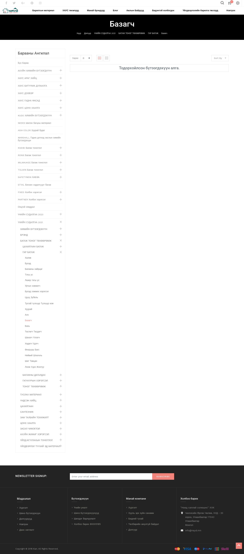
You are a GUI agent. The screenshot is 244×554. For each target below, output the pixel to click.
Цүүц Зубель (31, 301)
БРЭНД (24, 239)
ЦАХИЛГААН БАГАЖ (33, 251)
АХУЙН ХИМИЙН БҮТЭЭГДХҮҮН (35, 75)
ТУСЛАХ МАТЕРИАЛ (30, 399)
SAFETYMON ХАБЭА (28, 181)
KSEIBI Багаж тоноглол (30, 152)
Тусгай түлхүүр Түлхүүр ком (39, 307)
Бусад (28, 267)
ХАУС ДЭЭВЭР (25, 97)
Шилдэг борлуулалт (85, 518)
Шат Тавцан (31, 365)
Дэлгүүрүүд (25, 518)
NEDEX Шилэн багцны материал (34, 127)
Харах (75, 62)
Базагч (164, 37)
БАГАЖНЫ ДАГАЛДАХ (34, 379)
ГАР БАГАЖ (153, 37)
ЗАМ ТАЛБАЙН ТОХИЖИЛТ (34, 421)
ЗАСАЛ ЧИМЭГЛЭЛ (30, 433)
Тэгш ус (29, 279)
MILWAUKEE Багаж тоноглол (32, 166)
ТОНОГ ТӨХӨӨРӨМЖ (34, 390)
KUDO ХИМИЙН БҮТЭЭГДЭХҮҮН (35, 119)
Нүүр (79, 37)
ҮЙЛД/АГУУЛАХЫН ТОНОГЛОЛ (36, 444)
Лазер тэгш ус (32, 284)
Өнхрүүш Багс (32, 354)
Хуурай (28, 313)
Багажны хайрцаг (33, 273)
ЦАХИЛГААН (26, 410)
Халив (28, 262)
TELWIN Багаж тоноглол (30, 174)
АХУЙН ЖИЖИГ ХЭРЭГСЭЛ (34, 438)
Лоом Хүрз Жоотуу (34, 371)
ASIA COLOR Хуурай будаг (31, 134)
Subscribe (163, 476)
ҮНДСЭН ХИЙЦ (28, 404)
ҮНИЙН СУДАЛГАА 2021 (104, 37)
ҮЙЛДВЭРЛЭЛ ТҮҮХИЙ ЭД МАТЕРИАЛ (40, 450)
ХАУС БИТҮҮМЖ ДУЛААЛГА (32, 90)
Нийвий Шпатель (33, 359)
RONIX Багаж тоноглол (29, 159)
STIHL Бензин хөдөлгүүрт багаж (34, 189)
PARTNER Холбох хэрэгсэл (32, 204)
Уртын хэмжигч (32, 290)
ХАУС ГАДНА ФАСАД (29, 105)
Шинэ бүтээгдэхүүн (29, 513)
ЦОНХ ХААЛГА (28, 427)
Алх (27, 319)
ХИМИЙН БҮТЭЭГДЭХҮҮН (33, 233)
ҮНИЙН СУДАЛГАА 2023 (30, 218)
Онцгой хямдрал (26, 211)
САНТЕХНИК (26, 416)
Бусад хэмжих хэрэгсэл (37, 295)
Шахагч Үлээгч (32, 341)
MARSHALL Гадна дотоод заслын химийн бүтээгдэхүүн (39, 143)
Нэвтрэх (23, 524)
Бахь (27, 330)
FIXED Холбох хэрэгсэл (30, 196)
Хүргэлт (23, 507)
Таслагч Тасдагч (33, 336)
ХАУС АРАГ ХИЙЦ (27, 82)
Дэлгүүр (87, 37)
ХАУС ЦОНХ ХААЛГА (29, 112)
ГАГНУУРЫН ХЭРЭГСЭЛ (35, 385)
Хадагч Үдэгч (31, 348)
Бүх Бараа (23, 67)
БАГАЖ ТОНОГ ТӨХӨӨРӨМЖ (132, 37)
